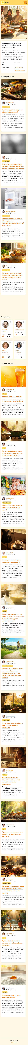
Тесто (4, 937)
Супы (4, 448)
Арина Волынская (5, 351)
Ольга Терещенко (10, 102)
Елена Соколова (19, 329)
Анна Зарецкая (9, 157)
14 (16, 357)
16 (16, 334)
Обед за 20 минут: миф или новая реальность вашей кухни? (12, 507)
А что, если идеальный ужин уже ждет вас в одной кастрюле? (12, 725)
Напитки (4, 393)
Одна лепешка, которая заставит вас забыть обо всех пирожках (12, 943)
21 (3, 336)
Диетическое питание (7, 665)
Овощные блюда (6, 883)
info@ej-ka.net (14, 1042)
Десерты (5, 774)
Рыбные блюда (6, 215)
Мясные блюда (6, 106)
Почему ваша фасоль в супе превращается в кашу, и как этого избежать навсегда (12, 453)
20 (3, 357)
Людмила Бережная (10, 211)
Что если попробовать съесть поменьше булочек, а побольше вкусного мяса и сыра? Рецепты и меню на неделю (12, 673)
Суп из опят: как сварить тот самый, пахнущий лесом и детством (12, 834)
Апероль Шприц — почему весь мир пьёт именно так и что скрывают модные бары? (12, 399)
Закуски (4, 611)
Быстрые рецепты (7, 502)
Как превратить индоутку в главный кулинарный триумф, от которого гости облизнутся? (13, 166)
